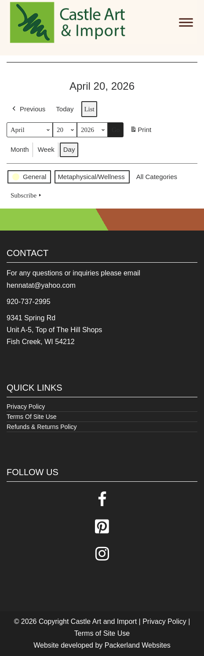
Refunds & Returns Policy (42, 426)
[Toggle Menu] (186, 22)
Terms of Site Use (102, 633)
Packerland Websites (138, 645)
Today (64, 109)
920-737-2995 (29, 301)
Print (140, 131)
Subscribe (27, 195)
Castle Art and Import (104, 621)
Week (46, 149)
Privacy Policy (26, 406)
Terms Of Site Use (32, 416)
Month (20, 149)
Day (69, 149)
